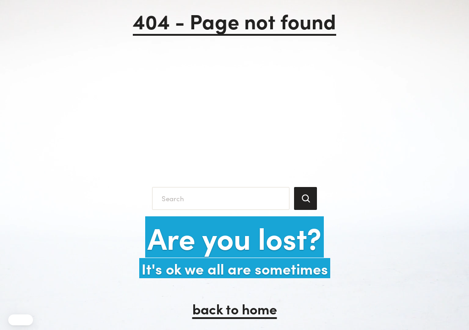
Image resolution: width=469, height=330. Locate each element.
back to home (234, 308)
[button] (20, 319)
